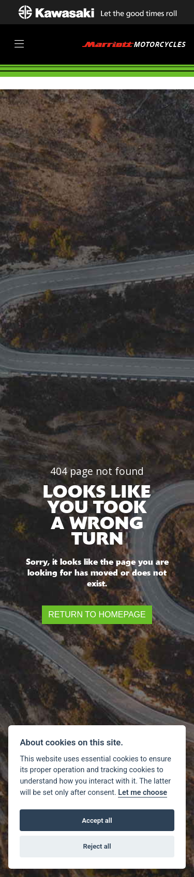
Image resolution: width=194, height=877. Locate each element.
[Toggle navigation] (19, 44)
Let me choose (142, 792)
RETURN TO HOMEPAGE (96, 614)
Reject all (97, 846)
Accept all (97, 820)
